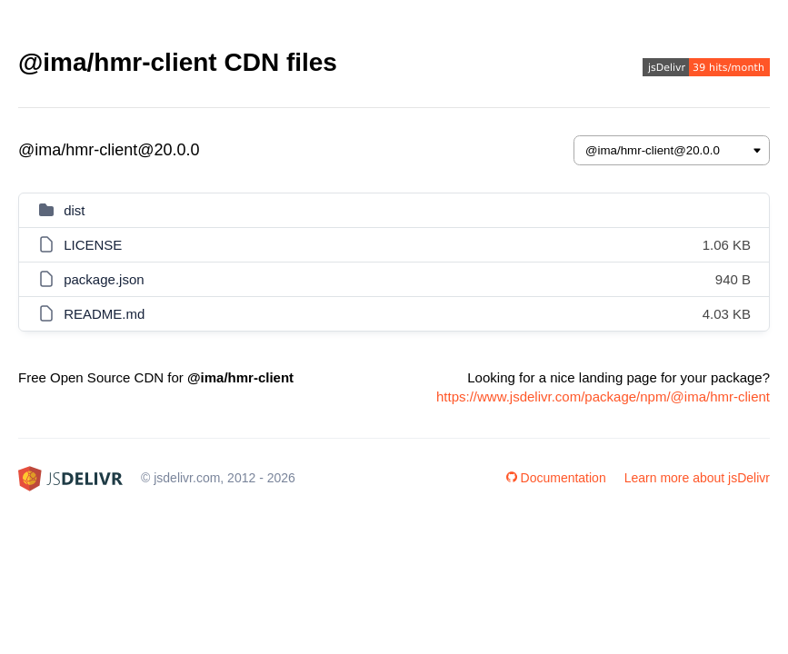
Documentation (556, 478)
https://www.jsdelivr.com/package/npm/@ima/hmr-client (603, 396)
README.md (104, 314)
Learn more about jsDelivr (697, 478)
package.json (104, 279)
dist (74, 210)
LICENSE (93, 245)
